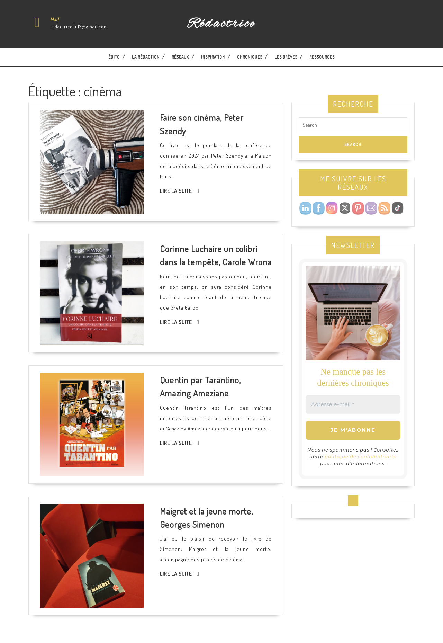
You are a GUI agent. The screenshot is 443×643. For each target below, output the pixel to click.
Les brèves (285, 57)
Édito (114, 57)
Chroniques (249, 57)
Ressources (322, 57)
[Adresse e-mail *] (353, 404)
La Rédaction (146, 57)
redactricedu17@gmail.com (79, 26)
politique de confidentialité (361, 456)
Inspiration (213, 57)
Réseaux (180, 57)
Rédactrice (221, 24)
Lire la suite (176, 191)
